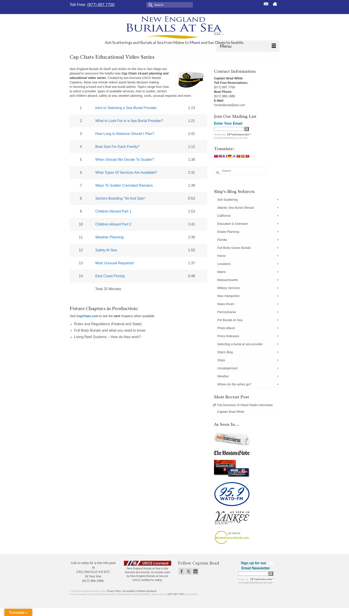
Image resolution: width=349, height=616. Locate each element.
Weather (223, 376)
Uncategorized (227, 368)
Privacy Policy (114, 591)
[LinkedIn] (195, 571)
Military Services (228, 288)
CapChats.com (87, 316)
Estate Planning (228, 232)
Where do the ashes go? (234, 384)
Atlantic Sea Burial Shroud (235, 207)
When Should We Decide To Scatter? (124, 159)
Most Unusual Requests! (114, 263)
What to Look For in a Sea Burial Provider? (129, 121)
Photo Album (226, 328)
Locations (224, 264)
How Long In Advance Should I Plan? (124, 134)
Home (221, 256)
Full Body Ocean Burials (234, 248)
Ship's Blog (225, 352)
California (224, 215)
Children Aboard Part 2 (113, 224)
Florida (222, 240)
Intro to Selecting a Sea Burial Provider (126, 108)
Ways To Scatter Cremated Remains (124, 185)
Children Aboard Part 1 (113, 211)
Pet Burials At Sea (230, 320)
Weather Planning (109, 237)
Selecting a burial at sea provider (240, 344)
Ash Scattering (227, 199)
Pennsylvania (226, 312)
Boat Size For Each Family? (117, 147)
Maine (221, 272)
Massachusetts (227, 280)
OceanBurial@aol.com (229, 105)
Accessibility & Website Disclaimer (140, 591)
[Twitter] (188, 571)
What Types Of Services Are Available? (126, 172)
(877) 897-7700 (175, 594)
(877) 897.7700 (100, 4)
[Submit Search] (149, 4)
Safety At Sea (106, 250)
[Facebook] (182, 571)
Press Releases (228, 336)
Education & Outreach (232, 223)
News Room (225, 304)
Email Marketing (226, 138)
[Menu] (247, 46)
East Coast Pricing (110, 276)
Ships (221, 360)
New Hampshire (228, 296)
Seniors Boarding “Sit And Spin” (120, 198)
